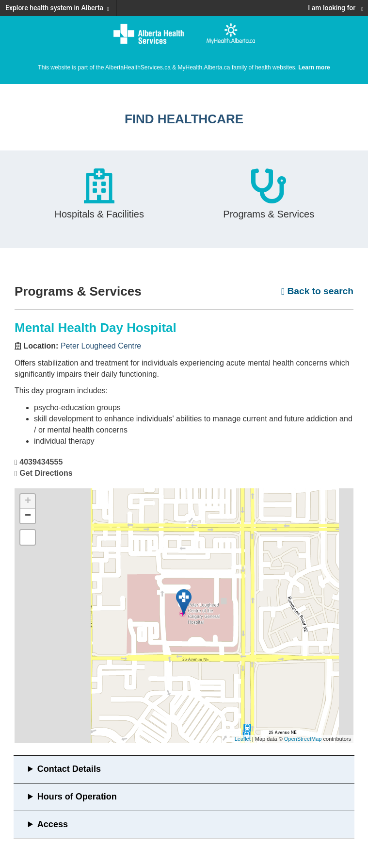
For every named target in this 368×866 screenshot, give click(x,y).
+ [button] (28, 501)
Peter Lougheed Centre (101, 346)
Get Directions (45, 473)
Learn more (314, 67)
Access (52, 824)
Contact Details (69, 769)
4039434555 (41, 462)
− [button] (28, 516)
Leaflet (243, 739)
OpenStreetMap (303, 739)
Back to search (317, 291)
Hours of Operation (77, 796)
